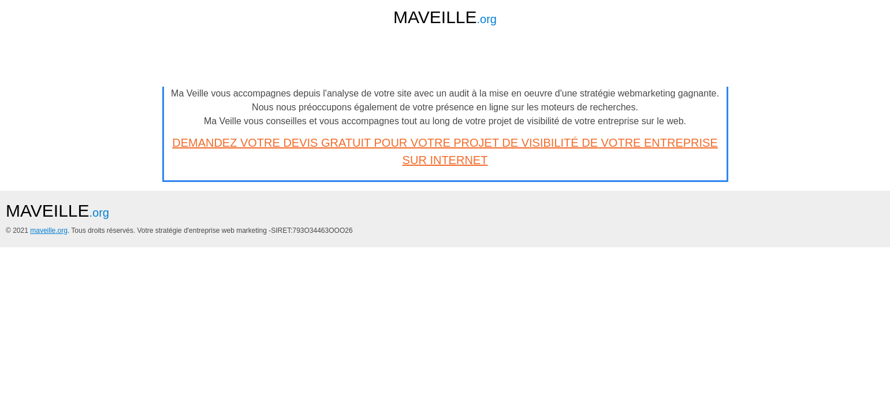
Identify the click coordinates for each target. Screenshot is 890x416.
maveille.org (205, 333)
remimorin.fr (384, 99)
